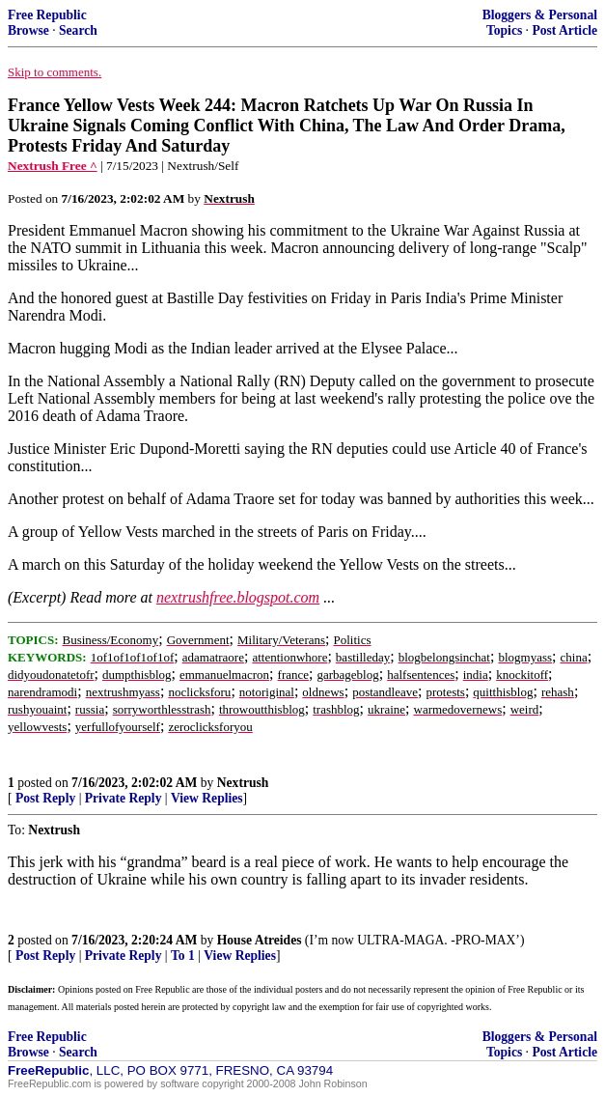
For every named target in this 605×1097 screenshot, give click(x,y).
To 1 (183, 955)
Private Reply (123, 798)
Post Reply (45, 798)
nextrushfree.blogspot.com (237, 597)
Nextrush (243, 782)
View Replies (207, 798)
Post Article (564, 30)
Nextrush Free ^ (52, 165)
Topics (504, 30)
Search (78, 30)
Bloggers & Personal (539, 15)
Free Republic (47, 15)
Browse (28, 30)
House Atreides (259, 940)
